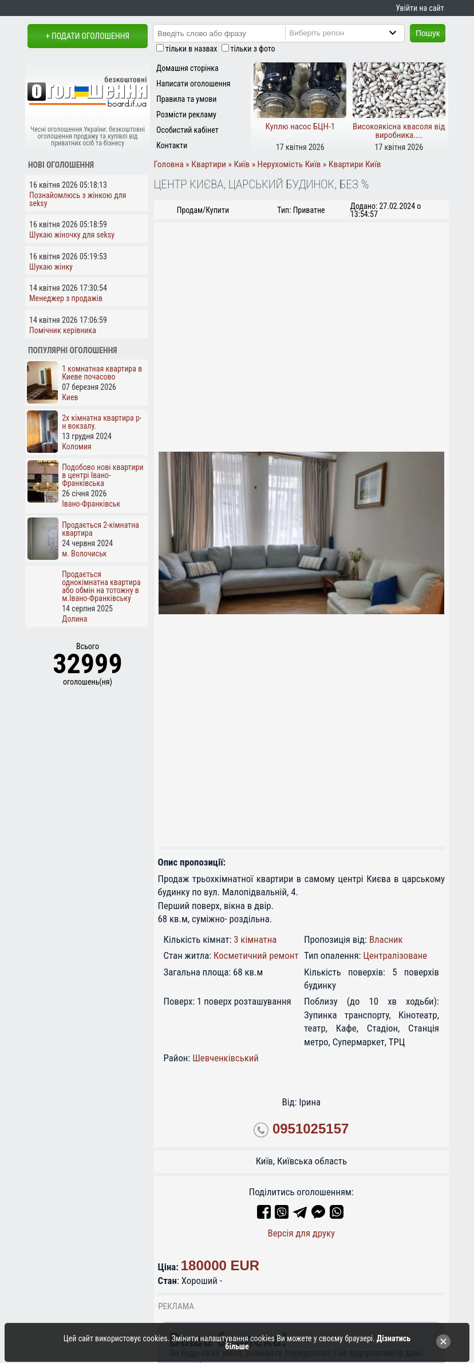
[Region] (354, 32)
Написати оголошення (193, 83)
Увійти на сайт (420, 8)
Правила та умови (186, 99)
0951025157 (310, 1128)
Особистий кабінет (187, 130)
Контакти (171, 145)
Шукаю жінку (51, 266)
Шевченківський (225, 1058)
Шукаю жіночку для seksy (71, 234)
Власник (386, 939)
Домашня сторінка (187, 68)
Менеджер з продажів (65, 298)
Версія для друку (301, 1233)
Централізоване (395, 955)
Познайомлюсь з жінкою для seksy (78, 199)
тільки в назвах (191, 48)
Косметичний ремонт (256, 955)
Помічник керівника (62, 330)
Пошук (428, 33)
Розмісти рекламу (186, 114)
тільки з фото (253, 48)
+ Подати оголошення (87, 36)
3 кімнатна (255, 939)
